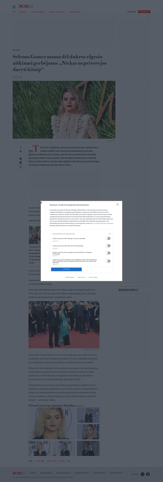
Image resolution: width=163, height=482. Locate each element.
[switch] (108, 238)
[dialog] (81, 241)
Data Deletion (70, 278)
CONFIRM (66, 269)
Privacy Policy (93, 278)
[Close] (118, 205)
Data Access (81, 278)
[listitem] (81, 233)
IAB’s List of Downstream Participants (101, 223)
